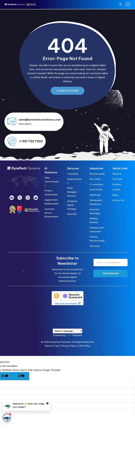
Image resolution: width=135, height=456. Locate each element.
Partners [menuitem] (116, 184)
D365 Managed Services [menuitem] (72, 192)
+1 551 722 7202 (31, 141)
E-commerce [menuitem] (96, 184)
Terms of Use (52, 345)
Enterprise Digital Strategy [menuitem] (72, 205)
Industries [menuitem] (96, 168)
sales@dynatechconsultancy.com (40, 119)
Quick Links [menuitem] (120, 168)
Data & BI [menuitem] (71, 214)
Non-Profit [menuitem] (95, 179)
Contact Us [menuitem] (118, 200)
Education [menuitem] (95, 246)
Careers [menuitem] (116, 189)
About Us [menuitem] (117, 173)
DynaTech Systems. (61, 342)
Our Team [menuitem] (117, 179)
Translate (74, 335)
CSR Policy (85, 345)
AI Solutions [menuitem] (51, 170)
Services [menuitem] (73, 168)
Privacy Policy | (70, 345)
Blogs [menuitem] (115, 195)
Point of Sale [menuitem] (96, 189)
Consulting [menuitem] (72, 173)
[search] (121, 4)
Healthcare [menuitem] (95, 195)
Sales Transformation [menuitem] (52, 181)
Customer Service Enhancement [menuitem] (51, 213)
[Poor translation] (21, 376)
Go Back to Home (67, 90)
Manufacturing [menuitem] (97, 173)
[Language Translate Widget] (67, 331)
